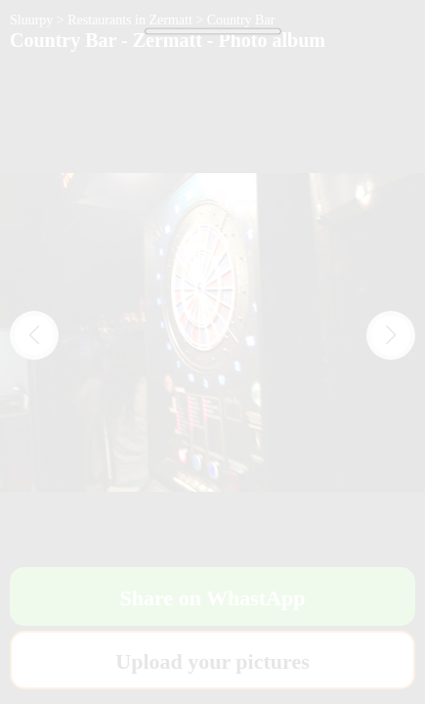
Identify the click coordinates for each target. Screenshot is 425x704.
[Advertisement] (212, 281)
